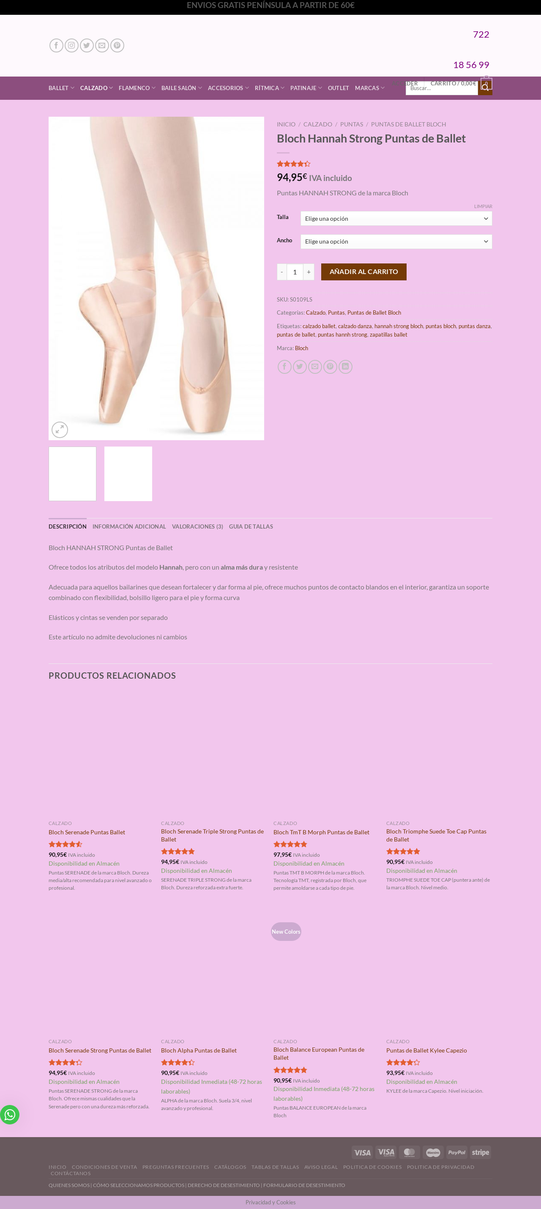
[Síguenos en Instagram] (72, 45)
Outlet (339, 88)
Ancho (284, 241)
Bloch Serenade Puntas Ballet (87, 832)
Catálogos (230, 1167)
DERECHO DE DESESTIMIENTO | (225, 1185)
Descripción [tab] (68, 526)
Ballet (61, 88)
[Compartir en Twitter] (300, 367)
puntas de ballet (296, 334)
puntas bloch (441, 326)
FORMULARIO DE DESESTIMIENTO (304, 1185)
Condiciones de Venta (104, 1167)
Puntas (351, 124)
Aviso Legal (321, 1167)
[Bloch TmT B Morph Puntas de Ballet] (325, 753)
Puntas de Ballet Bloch (408, 124)
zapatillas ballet (388, 334)
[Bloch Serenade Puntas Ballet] (101, 753)
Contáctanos (71, 1173)
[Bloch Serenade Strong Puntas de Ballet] (101, 972)
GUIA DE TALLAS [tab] (251, 526)
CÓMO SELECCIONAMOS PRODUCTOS (138, 1185)
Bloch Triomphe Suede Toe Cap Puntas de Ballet (436, 835)
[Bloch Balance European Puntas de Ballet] (325, 972)
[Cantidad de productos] (295, 271)
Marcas (370, 88)
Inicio (286, 124)
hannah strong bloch (398, 326)
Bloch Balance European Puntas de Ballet (318, 1053)
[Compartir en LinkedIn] (345, 367)
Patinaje (306, 88)
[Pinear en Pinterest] (330, 367)
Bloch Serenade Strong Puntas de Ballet (100, 1050)
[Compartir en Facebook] (285, 367)
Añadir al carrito (364, 271)
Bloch (301, 348)
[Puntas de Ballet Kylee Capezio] (438, 972)
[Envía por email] (315, 367)
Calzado (96, 88)
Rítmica (269, 88)
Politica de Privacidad (440, 1167)
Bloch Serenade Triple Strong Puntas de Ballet (212, 835)
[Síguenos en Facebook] (56, 45)
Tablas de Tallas (275, 1167)
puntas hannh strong (342, 334)
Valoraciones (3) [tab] (197, 526)
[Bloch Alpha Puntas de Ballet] (213, 972)
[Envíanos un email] (102, 45)
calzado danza (355, 326)
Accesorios (228, 88)
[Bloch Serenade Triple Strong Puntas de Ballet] (213, 753)
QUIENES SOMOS (69, 1185)
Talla (283, 217)
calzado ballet (319, 326)
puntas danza (475, 326)
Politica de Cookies (372, 1167)
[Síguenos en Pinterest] (117, 45)
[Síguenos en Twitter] (87, 45)
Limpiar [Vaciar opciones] (483, 206)
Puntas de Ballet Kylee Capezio (426, 1050)
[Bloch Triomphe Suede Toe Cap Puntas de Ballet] (438, 753)
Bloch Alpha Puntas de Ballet (199, 1050)
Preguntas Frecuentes (175, 1167)
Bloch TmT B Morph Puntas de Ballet (321, 832)
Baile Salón (181, 88)
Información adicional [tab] (129, 526)
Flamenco (137, 88)
